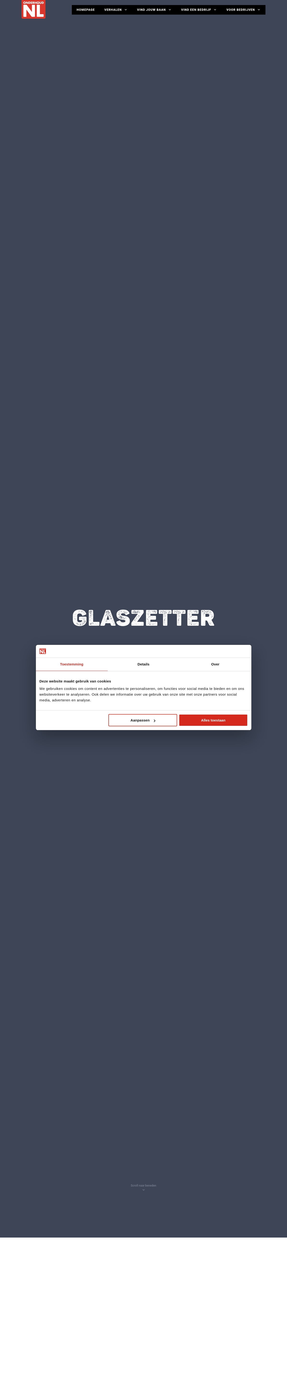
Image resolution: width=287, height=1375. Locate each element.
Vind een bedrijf (199, 10)
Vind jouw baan (154, 10)
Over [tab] (215, 664)
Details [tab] (144, 664)
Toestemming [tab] (72, 664)
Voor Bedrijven (243, 10)
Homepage (86, 9)
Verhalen (116, 10)
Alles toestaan (213, 720)
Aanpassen (142, 720)
